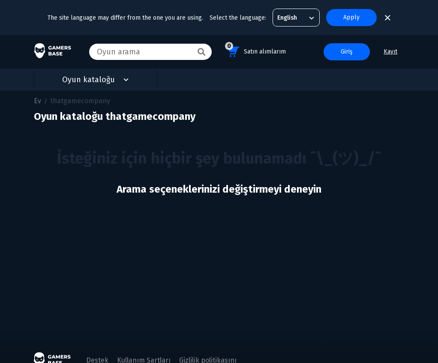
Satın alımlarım (255, 50)
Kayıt (390, 51)
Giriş (347, 51)
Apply (351, 17)
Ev (37, 101)
